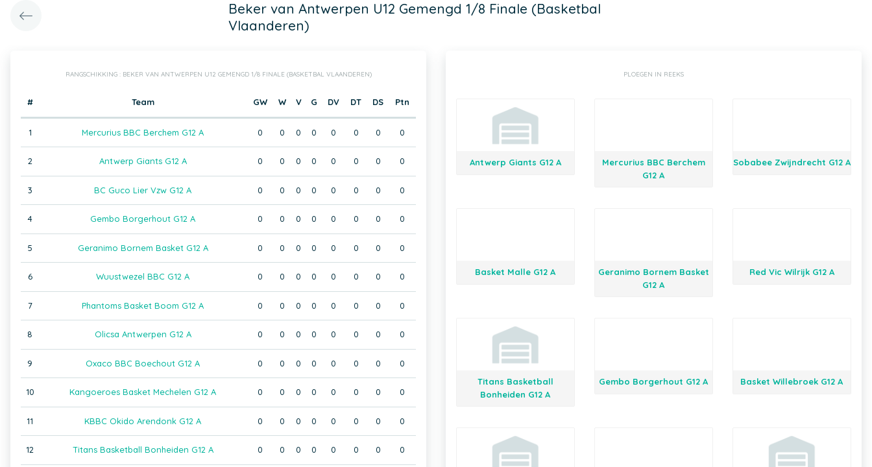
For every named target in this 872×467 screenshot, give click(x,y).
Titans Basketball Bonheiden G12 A (143, 449)
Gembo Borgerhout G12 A (142, 218)
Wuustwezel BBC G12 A (142, 276)
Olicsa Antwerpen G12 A (143, 334)
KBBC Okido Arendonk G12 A (142, 421)
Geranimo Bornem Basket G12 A (143, 248)
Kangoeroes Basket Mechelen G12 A (142, 392)
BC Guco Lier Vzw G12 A (142, 190)
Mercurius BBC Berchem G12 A (143, 132)
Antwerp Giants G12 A (143, 161)
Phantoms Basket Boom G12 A (143, 305)
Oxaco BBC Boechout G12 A (143, 363)
